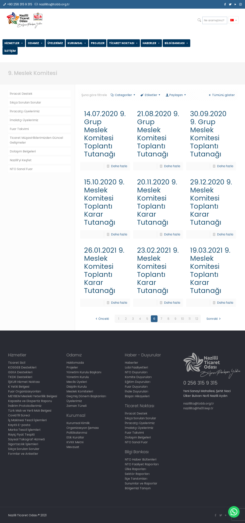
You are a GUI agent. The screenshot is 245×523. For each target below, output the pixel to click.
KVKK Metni (74, 442)
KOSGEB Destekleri (22, 367)
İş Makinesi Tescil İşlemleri (27, 420)
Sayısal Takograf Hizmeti (26, 439)
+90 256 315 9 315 (19, 4)
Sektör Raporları (137, 474)
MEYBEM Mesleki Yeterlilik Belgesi (32, 396)
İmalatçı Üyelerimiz (24, 120)
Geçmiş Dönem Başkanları (86, 396)
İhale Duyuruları (136, 391)
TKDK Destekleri (20, 377)
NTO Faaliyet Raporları (142, 464)
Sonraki (214, 319)
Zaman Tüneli (76, 406)
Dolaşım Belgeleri (23, 151)
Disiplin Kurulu (76, 386)
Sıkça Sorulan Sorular (25, 102)
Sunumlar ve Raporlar (141, 483)
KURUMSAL (77, 43)
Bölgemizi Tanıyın (138, 488)
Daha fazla (119, 166)
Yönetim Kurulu (77, 377)
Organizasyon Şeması (82, 428)
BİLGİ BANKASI (176, 43)
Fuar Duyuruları (136, 386)
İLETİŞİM (10, 51)
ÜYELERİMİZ (55, 43)
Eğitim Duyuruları (137, 382)
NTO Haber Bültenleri (140, 459)
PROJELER (98, 43)
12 (196, 319)
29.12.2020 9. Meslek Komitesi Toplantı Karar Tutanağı (211, 202)
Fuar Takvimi (19, 129)
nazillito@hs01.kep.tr (198, 408)
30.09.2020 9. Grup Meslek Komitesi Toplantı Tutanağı (208, 134)
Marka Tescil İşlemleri (24, 430)
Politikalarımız (76, 432)
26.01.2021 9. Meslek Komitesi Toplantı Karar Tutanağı (104, 270)
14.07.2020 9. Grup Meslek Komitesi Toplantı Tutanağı (105, 134)
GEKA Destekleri (20, 372)
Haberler (131, 362)
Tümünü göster (221, 95)
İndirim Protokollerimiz (25, 406)
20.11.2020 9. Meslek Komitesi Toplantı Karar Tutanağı (157, 202)
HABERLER (151, 43)
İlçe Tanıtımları (136, 478)
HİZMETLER (13, 43)
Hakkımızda (75, 362)
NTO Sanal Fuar (21, 169)
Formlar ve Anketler (23, 453)
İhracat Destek (21, 93)
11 (190, 319)
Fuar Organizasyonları (24, 391)
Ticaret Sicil (16, 362)
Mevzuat (72, 447)
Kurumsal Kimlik (78, 423)
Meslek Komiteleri (79, 391)
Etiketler (151, 95)
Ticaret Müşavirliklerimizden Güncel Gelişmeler (36, 140)
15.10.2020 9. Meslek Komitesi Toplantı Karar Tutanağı (104, 202)
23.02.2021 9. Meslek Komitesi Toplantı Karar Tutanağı (158, 270)
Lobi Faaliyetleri (136, 367)
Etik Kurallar (75, 437)
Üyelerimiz (74, 401)
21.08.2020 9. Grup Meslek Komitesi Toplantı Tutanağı (158, 134)
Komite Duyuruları (138, 377)
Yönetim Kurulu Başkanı (83, 372)
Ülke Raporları (135, 469)
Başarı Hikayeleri (137, 396)
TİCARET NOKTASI (123, 43)
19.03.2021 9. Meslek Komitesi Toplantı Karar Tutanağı (210, 270)
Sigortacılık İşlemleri (23, 444)
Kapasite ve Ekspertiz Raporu (30, 401)
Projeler (72, 367)
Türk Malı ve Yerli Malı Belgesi (29, 410)
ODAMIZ (35, 43)
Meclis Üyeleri (76, 382)
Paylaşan (176, 95)
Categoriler (123, 95)
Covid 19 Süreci (19, 415)
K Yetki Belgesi (18, 386)
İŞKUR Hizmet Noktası (24, 382)
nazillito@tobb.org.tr (54, 4)
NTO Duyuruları (136, 372)
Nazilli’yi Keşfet (21, 160)
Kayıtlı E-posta (19, 425)
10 (182, 319)
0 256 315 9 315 (200, 383)
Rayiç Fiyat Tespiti (21, 434)
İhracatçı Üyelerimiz (25, 111)
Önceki (101, 319)
